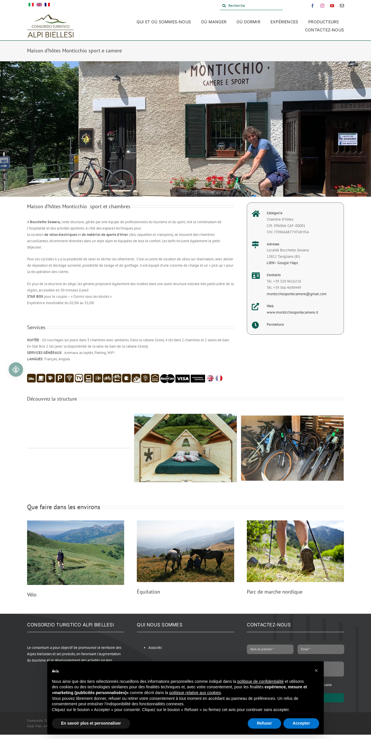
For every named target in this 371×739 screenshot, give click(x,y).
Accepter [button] (301, 723)
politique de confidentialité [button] (260, 681)
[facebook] (313, 6)
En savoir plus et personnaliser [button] (91, 723)
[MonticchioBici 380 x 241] (292, 418)
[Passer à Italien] (31, 5)
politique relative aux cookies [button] (195, 692)
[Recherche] (251, 5)
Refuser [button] (264, 723)
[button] (316, 670)
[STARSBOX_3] (185, 416)
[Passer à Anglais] (39, 5)
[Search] (224, 5)
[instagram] (322, 6)
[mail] (342, 6)
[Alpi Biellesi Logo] (50, 16)
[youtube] (332, 6)
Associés (155, 647)
